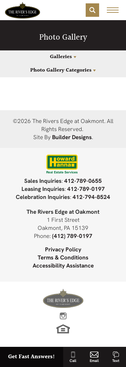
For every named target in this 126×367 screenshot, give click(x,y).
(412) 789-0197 (72, 235)
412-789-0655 (83, 180)
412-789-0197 (86, 188)
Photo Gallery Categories (60, 70)
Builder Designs (72, 136)
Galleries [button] (61, 57)
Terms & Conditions (63, 257)
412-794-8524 (91, 196)
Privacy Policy (63, 249)
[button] (92, 10)
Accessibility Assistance (63, 265)
